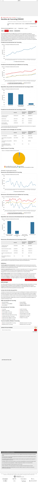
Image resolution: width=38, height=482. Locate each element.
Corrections (15, 474)
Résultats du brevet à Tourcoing (26, 322)
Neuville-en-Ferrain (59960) (7, 303)
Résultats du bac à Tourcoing (7, 324)
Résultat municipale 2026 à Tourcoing (9, 322)
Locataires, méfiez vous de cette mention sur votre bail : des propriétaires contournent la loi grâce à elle (19, 461)
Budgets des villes (5, 17)
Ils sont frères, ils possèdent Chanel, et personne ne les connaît (12, 464)
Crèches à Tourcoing (24, 310)
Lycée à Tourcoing (23, 309)
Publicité (15, 473)
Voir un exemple (35, 331)
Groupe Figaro (25, 474)
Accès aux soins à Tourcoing (25, 314)
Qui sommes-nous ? (4, 473)
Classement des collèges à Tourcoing (9, 317)
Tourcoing (13, 17)
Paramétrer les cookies (34, 473)
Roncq (23, 23)
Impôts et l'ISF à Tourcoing (7, 313)
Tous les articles (9, 474)
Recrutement (22, 473)
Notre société (12, 473)
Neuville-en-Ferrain (18, 23)
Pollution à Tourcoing (23, 317)
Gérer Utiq (5, 474)
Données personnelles (27, 473)
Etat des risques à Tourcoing (25, 313)
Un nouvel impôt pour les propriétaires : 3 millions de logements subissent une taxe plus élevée (17, 462)
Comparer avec (21, 28)
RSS (12, 474)
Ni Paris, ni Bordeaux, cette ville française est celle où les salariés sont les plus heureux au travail (17, 465)
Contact (18, 473)
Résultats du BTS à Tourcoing (25, 324)
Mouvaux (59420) (5, 302)
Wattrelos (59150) (23, 303)
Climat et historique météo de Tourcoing (9, 314)
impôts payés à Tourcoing (11, 170)
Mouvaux (12, 23)
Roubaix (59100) (23, 302)
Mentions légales (19, 474)
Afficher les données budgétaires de (7, 28)
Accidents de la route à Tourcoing (8, 316)
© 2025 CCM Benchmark (30, 474)
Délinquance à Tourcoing (24, 316)
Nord (10, 17)
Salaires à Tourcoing (5, 310)
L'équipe (8, 473)
